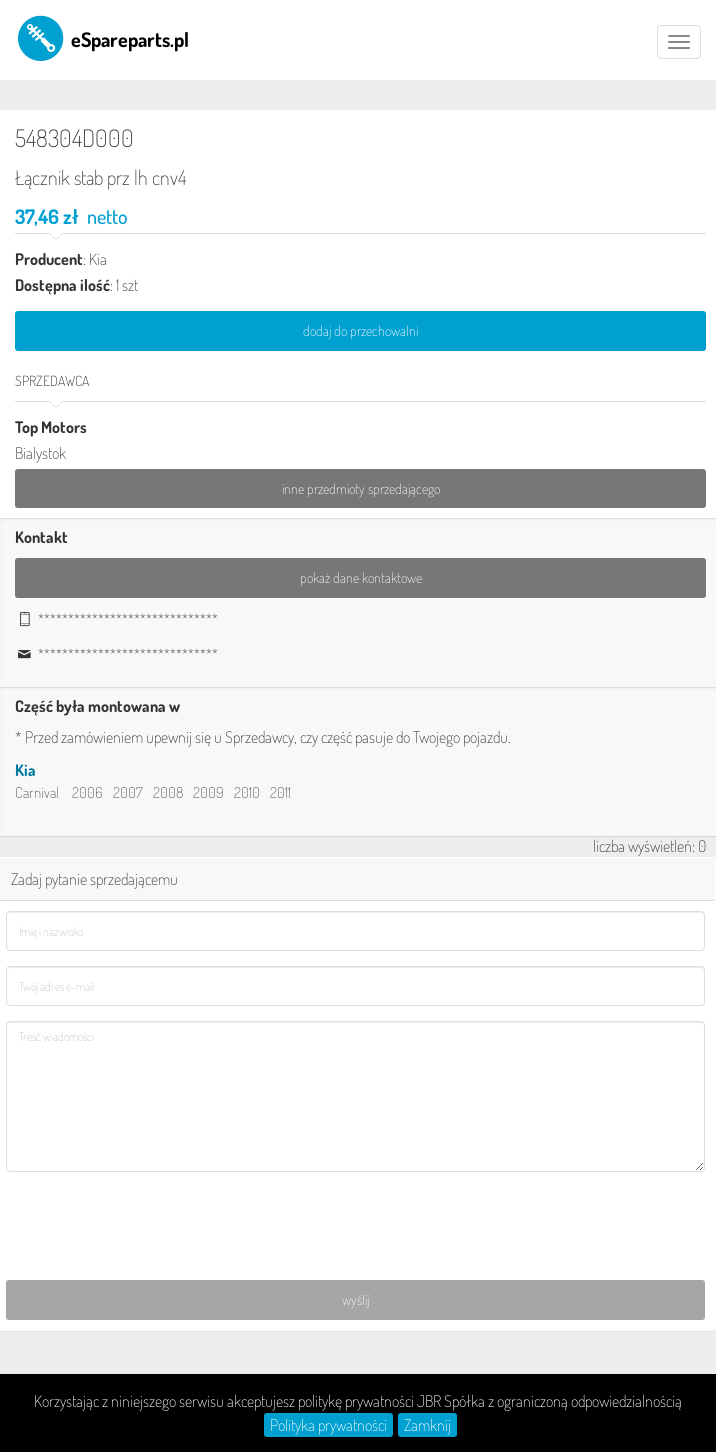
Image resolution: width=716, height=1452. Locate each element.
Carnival (37, 796)
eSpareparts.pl (102, 38)
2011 (280, 796)
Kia (25, 774)
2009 (208, 796)
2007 (128, 796)
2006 (87, 796)
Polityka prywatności (328, 1425)
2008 (168, 796)
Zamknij (427, 1425)
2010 (247, 796)
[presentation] (158, 1230)
